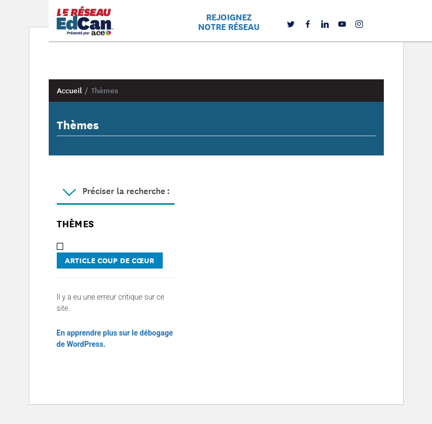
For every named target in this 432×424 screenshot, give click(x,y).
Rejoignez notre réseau (229, 21)
